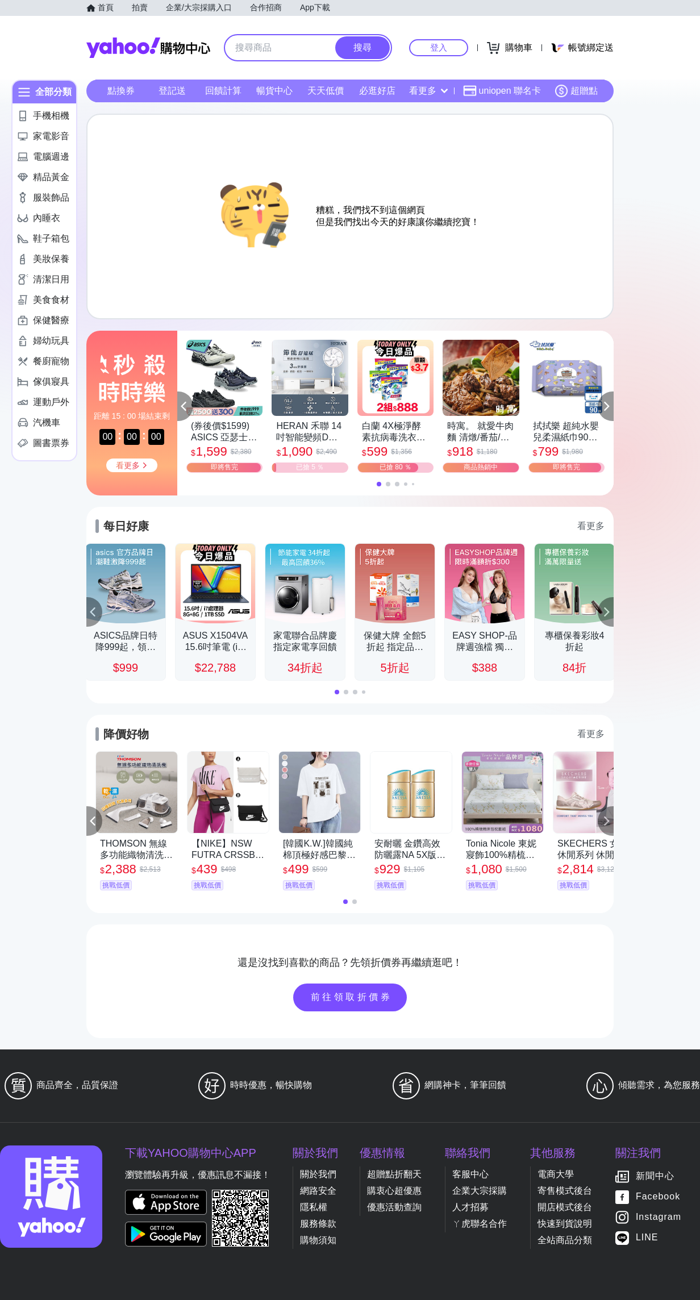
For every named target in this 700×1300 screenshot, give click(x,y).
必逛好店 (377, 90)
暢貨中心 (274, 90)
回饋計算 (223, 90)
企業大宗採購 (479, 1190)
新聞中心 (655, 1176)
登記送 (172, 90)
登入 (438, 47)
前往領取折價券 (352, 997)
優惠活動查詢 (394, 1207)
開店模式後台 (565, 1207)
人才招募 (470, 1207)
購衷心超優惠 (394, 1190)
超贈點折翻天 (394, 1174)
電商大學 (556, 1174)
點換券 (121, 90)
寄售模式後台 (565, 1190)
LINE (647, 1238)
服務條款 (318, 1223)
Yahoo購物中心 (148, 47)
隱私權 (313, 1207)
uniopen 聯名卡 (502, 91)
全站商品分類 (565, 1240)
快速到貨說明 (565, 1223)
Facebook (658, 1197)
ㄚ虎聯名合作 (479, 1223)
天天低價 (325, 90)
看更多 (428, 90)
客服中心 (470, 1174)
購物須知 (318, 1240)
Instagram (658, 1217)
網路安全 (318, 1190)
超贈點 (576, 91)
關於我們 (318, 1174)
